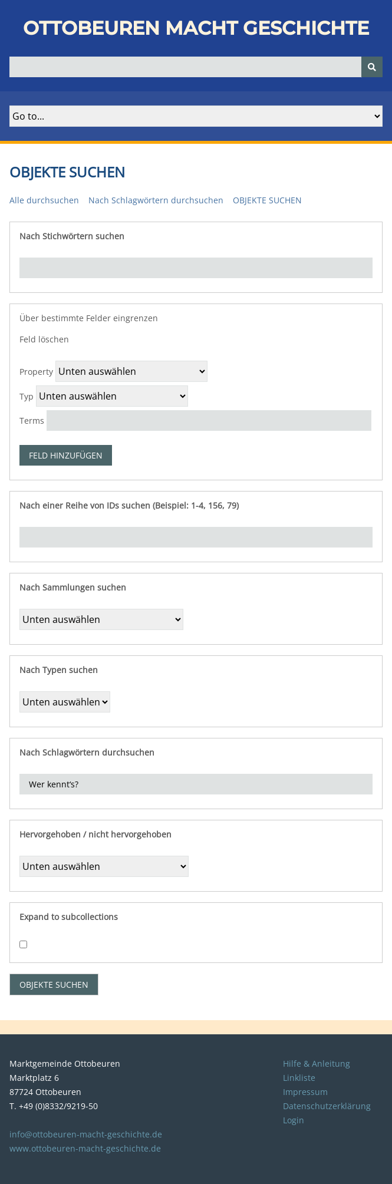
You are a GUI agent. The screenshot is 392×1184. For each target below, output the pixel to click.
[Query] (196, 67)
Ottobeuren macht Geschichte (196, 28)
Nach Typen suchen (58, 669)
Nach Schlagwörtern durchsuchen (155, 200)
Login (293, 1120)
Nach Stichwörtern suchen (71, 236)
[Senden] (372, 67)
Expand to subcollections (68, 916)
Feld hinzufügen (66, 455)
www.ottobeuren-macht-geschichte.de (85, 1148)
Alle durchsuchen (44, 200)
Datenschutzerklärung (327, 1106)
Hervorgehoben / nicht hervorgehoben (95, 834)
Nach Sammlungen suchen (72, 587)
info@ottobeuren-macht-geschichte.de (85, 1134)
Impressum (305, 1091)
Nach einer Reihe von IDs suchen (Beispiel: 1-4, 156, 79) (129, 505)
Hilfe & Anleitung (316, 1063)
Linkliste (299, 1077)
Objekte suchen (267, 200)
